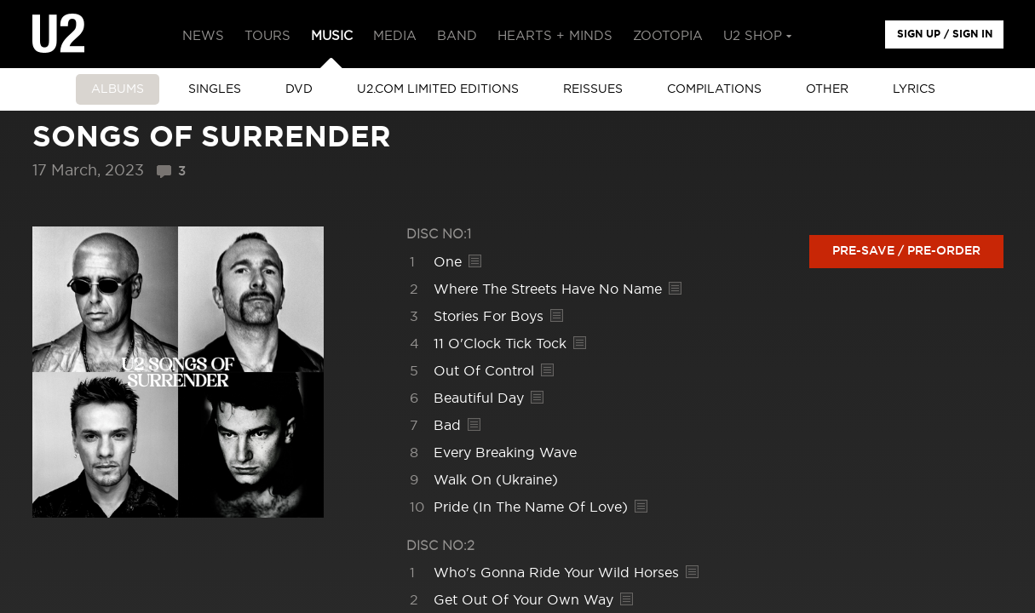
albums (117, 89)
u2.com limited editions (438, 89)
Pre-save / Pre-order (906, 251)
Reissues (593, 89)
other (827, 89)
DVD (299, 89)
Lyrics (914, 89)
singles (214, 89)
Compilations (714, 89)
